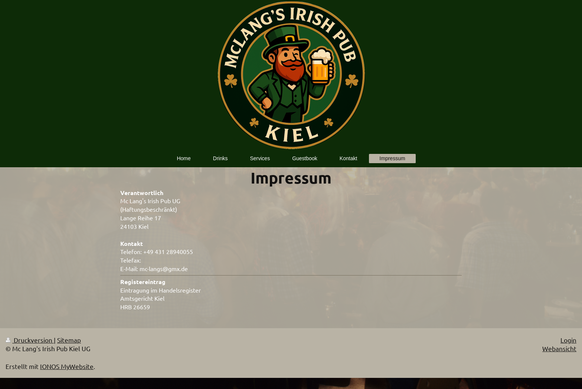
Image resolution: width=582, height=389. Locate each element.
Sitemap (69, 340)
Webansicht (559, 348)
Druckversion (30, 340)
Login (568, 340)
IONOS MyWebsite (67, 366)
